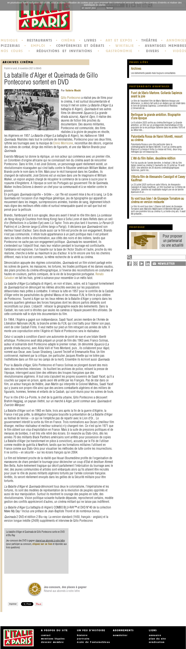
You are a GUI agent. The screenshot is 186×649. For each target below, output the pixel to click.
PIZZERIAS (10, 46)
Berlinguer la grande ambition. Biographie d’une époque (156, 116)
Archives (136, 68)
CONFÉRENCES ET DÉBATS (80, 46)
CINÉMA (68, 40)
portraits (83, 638)
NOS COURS (12, 51)
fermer (110, 8)
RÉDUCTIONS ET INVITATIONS (64, 51)
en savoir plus (89, 8)
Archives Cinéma (18, 62)
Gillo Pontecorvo (71, 98)
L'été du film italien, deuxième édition (153, 158)
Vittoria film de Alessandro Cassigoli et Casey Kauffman (158, 178)
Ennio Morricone (63, 143)
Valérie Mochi (73, 90)
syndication (157, 642)
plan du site (157, 638)
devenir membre (52, 642)
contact (46, 635)
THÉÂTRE (149, 40)
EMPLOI (38, 46)
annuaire (155, 635)
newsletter (120, 635)
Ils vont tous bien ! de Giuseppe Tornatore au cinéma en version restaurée (157, 200)
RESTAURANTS (39, 40)
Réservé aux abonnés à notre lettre (65, 589)
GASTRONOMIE (119, 51)
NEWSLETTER (166, 263)
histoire (82, 635)
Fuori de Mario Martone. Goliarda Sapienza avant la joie (156, 94)
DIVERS (152, 51)
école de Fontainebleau (93, 642)
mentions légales (53, 638)
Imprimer (13, 604)
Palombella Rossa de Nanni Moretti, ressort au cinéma (156, 138)
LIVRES (90, 40)
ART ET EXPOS (119, 40)
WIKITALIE (124, 46)
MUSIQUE (9, 40)
